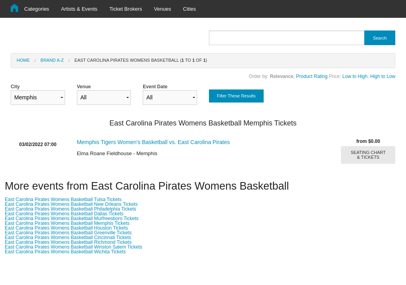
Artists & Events (79, 9)
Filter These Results (236, 95)
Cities (189, 9)
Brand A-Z (52, 60)
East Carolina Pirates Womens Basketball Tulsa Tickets (63, 199)
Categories (36, 9)
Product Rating (311, 76)
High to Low (382, 76)
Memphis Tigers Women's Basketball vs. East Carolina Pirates (153, 142)
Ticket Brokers (125, 9)
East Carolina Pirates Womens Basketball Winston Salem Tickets (73, 247)
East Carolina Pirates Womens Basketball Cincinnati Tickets (68, 237)
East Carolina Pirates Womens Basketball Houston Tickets (66, 228)
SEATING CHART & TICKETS (368, 155)
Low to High (355, 76)
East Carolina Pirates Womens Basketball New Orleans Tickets (71, 204)
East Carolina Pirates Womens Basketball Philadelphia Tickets (70, 209)
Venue (104, 94)
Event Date (170, 94)
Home (23, 60)
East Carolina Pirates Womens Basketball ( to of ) (141, 60)
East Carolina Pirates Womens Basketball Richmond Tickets (68, 242)
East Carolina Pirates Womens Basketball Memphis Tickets (67, 223)
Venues (162, 9)
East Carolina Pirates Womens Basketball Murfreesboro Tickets (71, 218)
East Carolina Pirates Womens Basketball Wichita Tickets (65, 252)
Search (380, 38)
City (38, 94)
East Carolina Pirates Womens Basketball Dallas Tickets (64, 214)
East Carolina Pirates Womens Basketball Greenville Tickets (68, 233)
